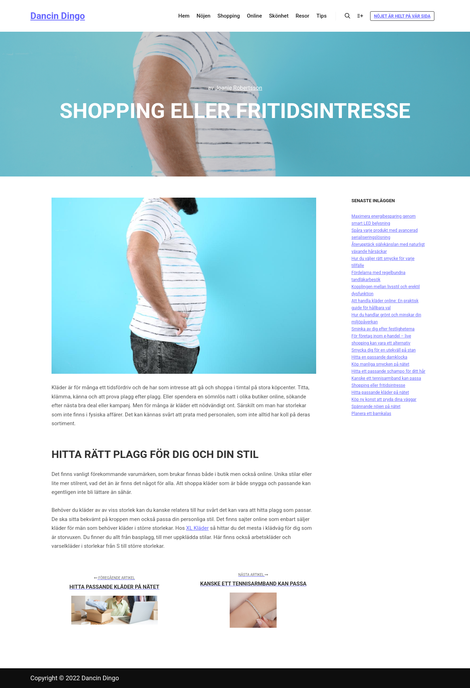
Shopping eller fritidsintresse (378, 385)
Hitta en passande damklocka (379, 357)
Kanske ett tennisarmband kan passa (386, 378)
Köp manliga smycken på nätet (380, 364)
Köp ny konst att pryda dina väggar (383, 399)
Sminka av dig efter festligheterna (383, 329)
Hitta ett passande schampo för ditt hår (388, 371)
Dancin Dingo (57, 16)
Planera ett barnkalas (371, 413)
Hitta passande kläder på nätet (380, 392)
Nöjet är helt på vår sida (402, 16)
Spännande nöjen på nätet (375, 406)
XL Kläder (197, 528)
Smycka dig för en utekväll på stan (383, 350)
